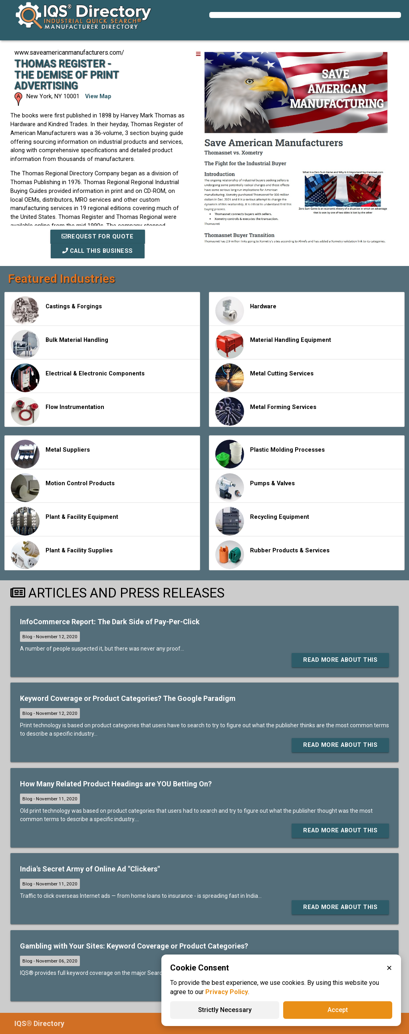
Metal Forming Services (265, 411)
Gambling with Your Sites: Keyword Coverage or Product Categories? (134, 946)
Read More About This (340, 660)
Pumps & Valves (255, 487)
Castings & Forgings (56, 310)
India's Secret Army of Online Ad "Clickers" (90, 869)
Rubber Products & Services (272, 554)
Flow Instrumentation (57, 411)
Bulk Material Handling (59, 344)
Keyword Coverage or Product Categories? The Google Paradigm (128, 698)
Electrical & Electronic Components (78, 377)
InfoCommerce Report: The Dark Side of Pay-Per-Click (110, 621)
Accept (338, 1010)
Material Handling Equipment (273, 344)
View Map (98, 96)
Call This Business (97, 251)
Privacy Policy (226, 992)
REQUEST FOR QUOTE (97, 236)
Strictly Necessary (225, 1010)
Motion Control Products (63, 487)
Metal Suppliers (50, 454)
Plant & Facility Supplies (62, 554)
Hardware (245, 310)
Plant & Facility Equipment (64, 521)
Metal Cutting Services (264, 377)
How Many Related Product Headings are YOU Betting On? (116, 784)
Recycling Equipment (262, 521)
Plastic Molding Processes (270, 454)
